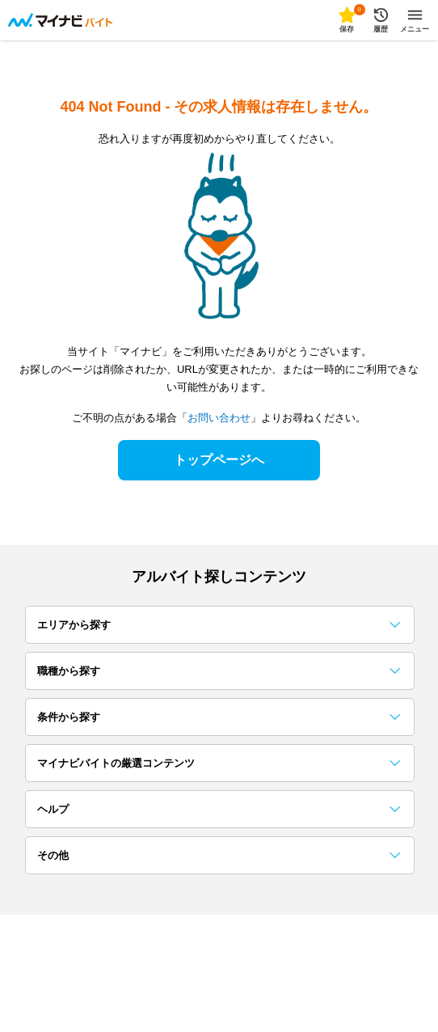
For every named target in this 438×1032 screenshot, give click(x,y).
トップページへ (219, 460)
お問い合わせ (219, 418)
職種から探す (218, 671)
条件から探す (218, 717)
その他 (218, 855)
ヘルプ (218, 809)
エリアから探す (218, 625)
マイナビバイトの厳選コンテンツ (218, 763)
